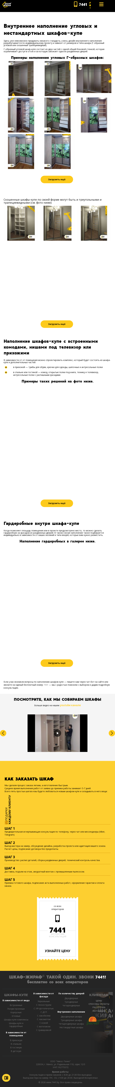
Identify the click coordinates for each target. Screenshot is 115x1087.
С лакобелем (43, 1015)
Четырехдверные (71, 1005)
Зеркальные (44, 1001)
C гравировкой (43, 1030)
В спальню (16, 1043)
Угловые (16, 1016)
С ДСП (44, 1012)
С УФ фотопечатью (44, 1008)
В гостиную (16, 1047)
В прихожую (16, 1040)
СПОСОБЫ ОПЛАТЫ (98, 1004)
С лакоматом (43, 1019)
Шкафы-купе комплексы (16, 1019)
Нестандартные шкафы (71, 1027)
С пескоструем (43, 1004)
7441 (46, 684)
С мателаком (43, 1026)
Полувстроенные (16, 1008)
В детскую (16, 1051)
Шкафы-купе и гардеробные (16, 1025)
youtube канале (70, 705)
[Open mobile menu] (101, 4)
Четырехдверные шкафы (71, 1023)
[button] (3, 733)
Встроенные (16, 1005)
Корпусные (16, 1012)
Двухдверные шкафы (71, 1016)
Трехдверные (71, 1001)
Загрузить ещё (56, 179)
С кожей (44, 1022)
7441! (100, 977)
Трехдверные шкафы (71, 1020)
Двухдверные (71, 998)
